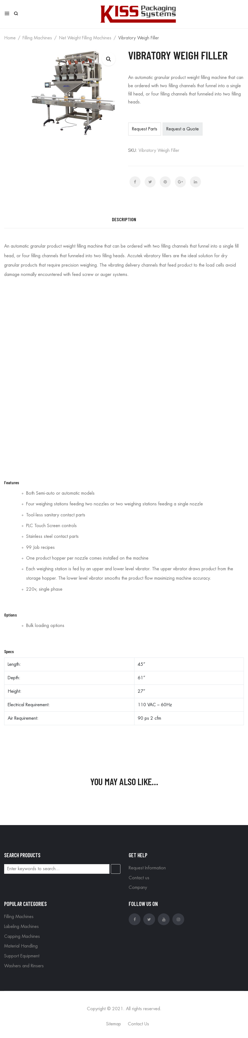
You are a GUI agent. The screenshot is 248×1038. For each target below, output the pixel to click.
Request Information (147, 868)
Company (138, 887)
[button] (108, 59)
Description (124, 219)
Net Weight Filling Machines (85, 38)
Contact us (139, 878)
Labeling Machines (21, 926)
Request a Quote (182, 129)
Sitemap (113, 1024)
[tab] (124, 219)
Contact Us (138, 1024)
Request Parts (144, 129)
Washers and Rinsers (24, 966)
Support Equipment (21, 956)
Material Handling (21, 946)
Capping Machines (22, 936)
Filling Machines (37, 38)
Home (10, 38)
